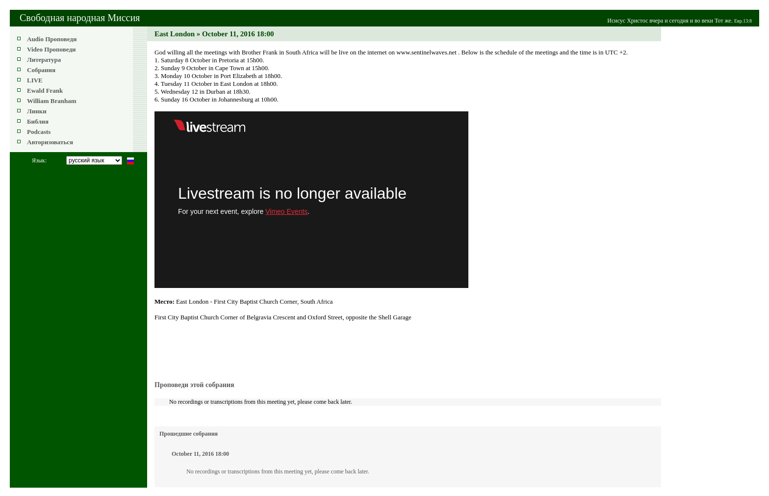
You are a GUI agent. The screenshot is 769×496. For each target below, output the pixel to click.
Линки (37, 111)
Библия (38, 121)
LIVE (35, 80)
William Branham (52, 100)
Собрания (41, 70)
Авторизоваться (50, 142)
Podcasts (39, 131)
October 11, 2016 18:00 (200, 453)
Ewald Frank (45, 90)
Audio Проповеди (52, 39)
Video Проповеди (51, 49)
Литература (44, 59)
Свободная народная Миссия (80, 17)
